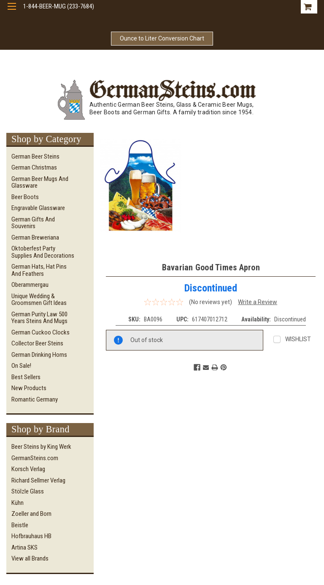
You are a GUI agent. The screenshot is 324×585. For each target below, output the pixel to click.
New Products (28, 388)
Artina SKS (24, 547)
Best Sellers (25, 377)
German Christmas (34, 167)
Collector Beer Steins (37, 343)
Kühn (17, 503)
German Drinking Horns (39, 355)
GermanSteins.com (34, 458)
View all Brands (30, 558)
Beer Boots (25, 197)
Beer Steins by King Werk (41, 446)
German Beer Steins (35, 156)
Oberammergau (30, 284)
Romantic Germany (34, 399)
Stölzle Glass (27, 491)
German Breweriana (35, 237)
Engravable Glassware (38, 208)
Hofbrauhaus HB (31, 536)
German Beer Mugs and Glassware (39, 182)
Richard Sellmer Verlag (38, 480)
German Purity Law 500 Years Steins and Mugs (39, 317)
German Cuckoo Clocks (40, 332)
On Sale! (21, 365)
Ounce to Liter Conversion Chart (162, 38)
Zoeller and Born (31, 514)
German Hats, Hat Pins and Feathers (39, 270)
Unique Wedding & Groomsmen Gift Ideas (39, 299)
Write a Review (257, 302)
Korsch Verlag (28, 469)
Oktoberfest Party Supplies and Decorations (42, 252)
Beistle (19, 525)
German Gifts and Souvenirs (33, 223)
